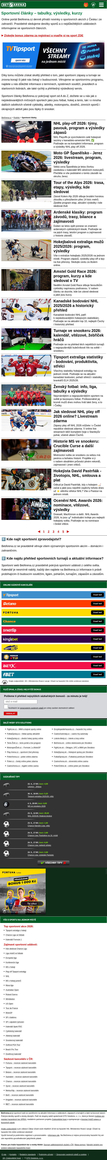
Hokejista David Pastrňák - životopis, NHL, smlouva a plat (77, 475)
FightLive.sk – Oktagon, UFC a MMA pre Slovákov (74, 748)
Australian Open (12, 990)
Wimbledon (10, 999)
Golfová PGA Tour (13, 1045)
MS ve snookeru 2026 (37, 806)
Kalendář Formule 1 (14, 940)
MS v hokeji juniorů (13, 981)
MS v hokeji (10, 967)
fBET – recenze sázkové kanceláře (20, 1104)
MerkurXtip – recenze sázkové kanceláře (22, 1090)
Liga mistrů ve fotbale (14, 953)
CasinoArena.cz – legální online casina (23, 766)
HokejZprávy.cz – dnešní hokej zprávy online (25, 738)
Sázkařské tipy (11, 776)
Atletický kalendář (13, 1036)
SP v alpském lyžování (15, 1022)
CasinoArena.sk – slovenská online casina (71, 761)
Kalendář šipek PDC (14, 1027)
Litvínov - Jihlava (34, 787)
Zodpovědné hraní (59, 1119)
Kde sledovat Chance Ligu (16, 949)
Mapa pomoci (80, 1145)
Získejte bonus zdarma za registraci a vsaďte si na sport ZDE (43, 35)
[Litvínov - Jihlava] (14, 785)
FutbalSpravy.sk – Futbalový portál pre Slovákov (73, 757)
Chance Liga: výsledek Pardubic (41, 855)
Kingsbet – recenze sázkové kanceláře (21, 1100)
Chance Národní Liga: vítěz (39, 826)
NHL (7, 976)
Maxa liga (9, 985)
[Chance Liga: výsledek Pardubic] (14, 853)
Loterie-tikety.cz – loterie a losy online (69, 738)
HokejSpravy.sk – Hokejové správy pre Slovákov (73, 752)
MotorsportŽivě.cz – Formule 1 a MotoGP (23, 748)
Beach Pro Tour (12, 1049)
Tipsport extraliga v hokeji (16, 930)
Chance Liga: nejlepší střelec (39, 845)
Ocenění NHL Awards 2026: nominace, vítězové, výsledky (78, 505)
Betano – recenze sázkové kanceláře (21, 1072)
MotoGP (9, 1013)
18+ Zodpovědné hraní (12, 1158)
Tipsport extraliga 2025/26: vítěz (41, 796)
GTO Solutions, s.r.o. (34, 1158)
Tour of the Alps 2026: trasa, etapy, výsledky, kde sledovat (79, 187)
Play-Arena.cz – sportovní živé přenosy (23, 752)
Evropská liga (11, 958)
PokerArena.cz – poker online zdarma (22, 757)
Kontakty (13, 1154)
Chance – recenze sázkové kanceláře (21, 1081)
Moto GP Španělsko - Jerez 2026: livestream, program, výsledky (78, 157)
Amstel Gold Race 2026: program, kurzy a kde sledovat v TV (75, 276)
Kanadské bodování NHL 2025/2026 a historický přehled (76, 305)
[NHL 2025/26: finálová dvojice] (14, 814)
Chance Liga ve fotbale (15, 935)
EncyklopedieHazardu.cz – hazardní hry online (72, 729)
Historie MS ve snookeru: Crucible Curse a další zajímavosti (76, 446)
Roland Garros (12, 994)
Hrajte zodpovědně (8, 1129)
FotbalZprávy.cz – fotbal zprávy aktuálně (23, 734)
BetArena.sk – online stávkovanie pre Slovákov (73, 743)
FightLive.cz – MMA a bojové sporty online (24, 729)
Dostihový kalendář (13, 1054)
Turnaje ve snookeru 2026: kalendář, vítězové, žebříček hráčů (79, 335)
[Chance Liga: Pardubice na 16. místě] (14, 834)
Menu (101, 5)
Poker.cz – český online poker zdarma (22, 761)
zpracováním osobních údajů (31, 708)
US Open (9, 1004)
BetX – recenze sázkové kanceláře (20, 1095)
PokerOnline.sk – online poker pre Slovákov (71, 766)
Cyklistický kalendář (14, 1031)
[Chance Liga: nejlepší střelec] (14, 844)
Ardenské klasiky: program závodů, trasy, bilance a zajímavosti (78, 216)
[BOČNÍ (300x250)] (23, 913)
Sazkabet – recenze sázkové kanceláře (21, 1077)
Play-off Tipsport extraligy (16, 972)
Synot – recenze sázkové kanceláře (20, 1086)
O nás (4, 1154)
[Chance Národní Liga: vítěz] (14, 824)
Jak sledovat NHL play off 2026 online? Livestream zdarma (77, 416)
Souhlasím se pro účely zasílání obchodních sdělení (41, 708)
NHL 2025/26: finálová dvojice (40, 816)
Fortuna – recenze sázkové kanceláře (21, 1063)
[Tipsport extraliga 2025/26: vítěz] (14, 795)
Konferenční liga (12, 962)
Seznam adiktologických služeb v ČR (59, 1145)
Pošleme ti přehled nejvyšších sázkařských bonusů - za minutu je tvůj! (45, 696)
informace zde (53, 1135)
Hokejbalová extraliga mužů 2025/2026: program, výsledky (79, 246)
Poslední (68, 531)
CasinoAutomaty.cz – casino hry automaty (71, 734)
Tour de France (12, 1008)
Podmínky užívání (46, 1154)
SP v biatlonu (11, 1017)
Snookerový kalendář (14, 1040)
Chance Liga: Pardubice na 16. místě (43, 835)
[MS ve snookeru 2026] (14, 804)
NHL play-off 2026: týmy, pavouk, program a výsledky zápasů (79, 128)
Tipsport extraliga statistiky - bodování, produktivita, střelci (78, 361)
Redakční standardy (27, 1154)
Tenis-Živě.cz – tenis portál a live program (24, 743)
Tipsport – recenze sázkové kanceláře (21, 1068)
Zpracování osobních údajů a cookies (71, 1154)
